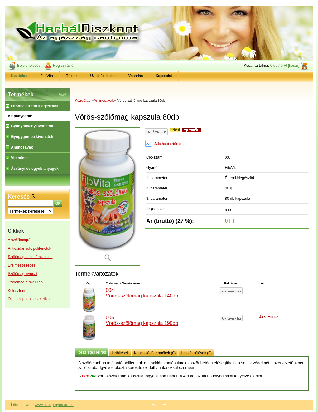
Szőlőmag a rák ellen (25, 282)
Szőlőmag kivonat (22, 274)
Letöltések (120, 353)
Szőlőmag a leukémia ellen (30, 257)
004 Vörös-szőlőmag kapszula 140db (142, 292)
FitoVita (46, 76)
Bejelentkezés (29, 65)
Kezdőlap (82, 100)
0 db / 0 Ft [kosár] (284, 65)
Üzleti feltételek (102, 76)
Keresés (19, 197)
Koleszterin (17, 290)
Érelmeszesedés (22, 265)
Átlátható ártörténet (165, 143)
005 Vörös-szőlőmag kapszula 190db (142, 320)
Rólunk (71, 76)
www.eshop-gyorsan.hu (54, 405)
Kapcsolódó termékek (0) (155, 353)
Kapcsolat (164, 76)
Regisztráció (63, 65)
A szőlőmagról (19, 240)
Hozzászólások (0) (196, 353)
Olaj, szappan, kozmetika (29, 299)
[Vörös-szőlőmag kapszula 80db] (107, 196)
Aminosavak (104, 100)
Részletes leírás (91, 352)
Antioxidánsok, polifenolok (29, 248)
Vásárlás (135, 76)
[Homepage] (19, 76)
